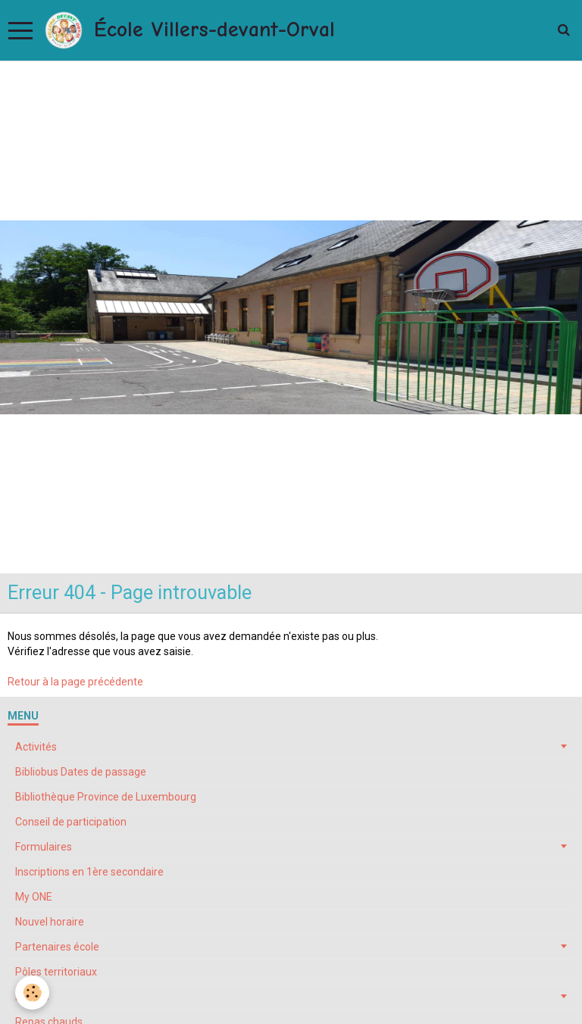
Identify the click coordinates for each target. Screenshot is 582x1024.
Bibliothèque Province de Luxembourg (105, 797)
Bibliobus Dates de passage (80, 772)
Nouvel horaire (49, 922)
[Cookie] (32, 993)
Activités (36, 747)
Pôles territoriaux (56, 972)
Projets (32, 997)
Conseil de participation (71, 822)
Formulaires (43, 847)
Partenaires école (57, 947)
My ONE (33, 897)
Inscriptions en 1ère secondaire (89, 872)
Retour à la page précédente (75, 682)
